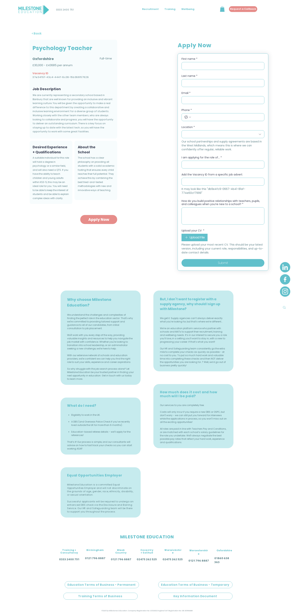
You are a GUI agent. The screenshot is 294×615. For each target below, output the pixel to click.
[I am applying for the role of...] (222, 164)
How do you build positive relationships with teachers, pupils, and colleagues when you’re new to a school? (221, 202)
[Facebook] (285, 279)
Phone (187, 110)
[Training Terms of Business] (100, 596)
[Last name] (222, 83)
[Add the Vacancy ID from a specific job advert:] (222, 181)
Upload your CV (193, 230)
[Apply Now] (98, 219)
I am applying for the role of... (202, 157)
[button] (222, 9)
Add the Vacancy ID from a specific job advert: (212, 174)
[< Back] (38, 33)
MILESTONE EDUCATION (147, 537)
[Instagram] (285, 291)
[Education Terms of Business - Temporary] (195, 584)
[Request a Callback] (243, 9)
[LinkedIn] (285, 267)
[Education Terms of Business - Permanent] (102, 584)
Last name (189, 76)
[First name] (222, 66)
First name (189, 59)
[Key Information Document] (195, 596)
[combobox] (223, 134)
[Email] (222, 100)
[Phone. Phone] (226, 117)
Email (186, 93)
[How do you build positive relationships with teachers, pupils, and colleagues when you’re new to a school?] (223, 216)
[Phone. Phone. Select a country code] (187, 117)
